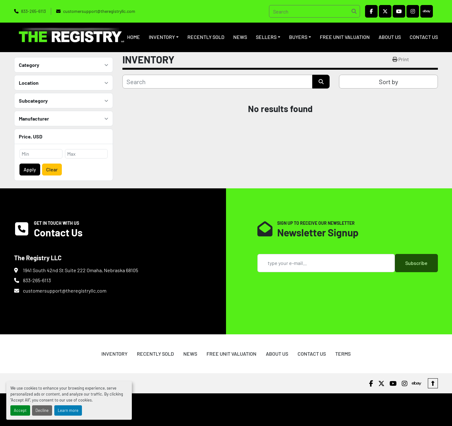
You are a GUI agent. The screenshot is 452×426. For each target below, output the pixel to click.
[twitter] (385, 11)
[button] (164, 37)
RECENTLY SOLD (205, 37)
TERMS (343, 354)
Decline (42, 410)
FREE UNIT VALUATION (345, 37)
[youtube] (399, 11)
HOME (133, 37)
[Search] (314, 11)
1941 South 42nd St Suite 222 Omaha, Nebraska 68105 (80, 270)
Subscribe (416, 263)
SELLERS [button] (266, 37)
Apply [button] (30, 169)
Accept (20, 410)
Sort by (388, 81)
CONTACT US (424, 37)
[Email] (326, 263)
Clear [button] (52, 169)
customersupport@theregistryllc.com (99, 11)
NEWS (240, 37)
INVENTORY (162, 37)
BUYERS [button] (298, 37)
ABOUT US (390, 37)
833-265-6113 (33, 11)
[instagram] (412, 11)
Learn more (68, 410)
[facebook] (371, 11)
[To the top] (433, 383)
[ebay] (426, 11)
